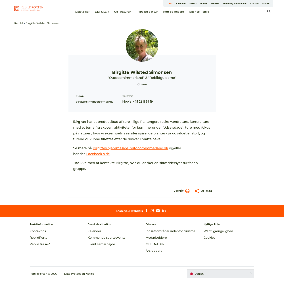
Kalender (181, 3)
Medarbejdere (156, 237)
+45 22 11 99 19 (143, 101)
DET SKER (102, 11)
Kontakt (254, 3)
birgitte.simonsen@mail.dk (94, 101)
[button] (180, 191)
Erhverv (215, 3)
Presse (203, 3)
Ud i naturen (122, 11)
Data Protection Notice (79, 273)
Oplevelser (82, 11)
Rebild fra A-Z (40, 244)
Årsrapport (154, 250)
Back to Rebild (199, 11)
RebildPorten (39, 237)
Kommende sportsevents (106, 237)
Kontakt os (38, 231)
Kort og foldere (173, 11)
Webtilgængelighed (218, 231)
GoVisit (266, 3)
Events (193, 3)
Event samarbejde (101, 244)
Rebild (18, 23)
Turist (169, 3)
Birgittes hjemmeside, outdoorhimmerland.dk (130, 148)
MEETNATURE (156, 244)
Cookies (209, 237)
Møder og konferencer (235, 3)
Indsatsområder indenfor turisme (170, 231)
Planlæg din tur (147, 11)
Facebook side (98, 154)
